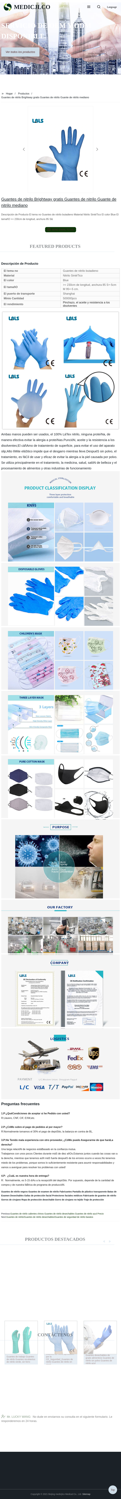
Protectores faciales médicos (67, 1195)
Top (113, 1489)
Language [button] (112, 7)
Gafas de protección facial (37, 1195)
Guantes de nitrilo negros (14, 1191)
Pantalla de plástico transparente (89, 1191)
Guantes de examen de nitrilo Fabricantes (50, 1191)
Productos (23, 93)
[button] (88, 7)
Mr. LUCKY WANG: (16, 1422)
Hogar (9, 93)
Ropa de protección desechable (37, 1199)
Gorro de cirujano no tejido (69, 1199)
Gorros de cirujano (11, 1199)
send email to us (60, 229)
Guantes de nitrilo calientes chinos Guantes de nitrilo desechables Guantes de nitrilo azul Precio (57, 1213)
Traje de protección (94, 1199)
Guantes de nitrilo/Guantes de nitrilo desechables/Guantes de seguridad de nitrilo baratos (49, 1217)
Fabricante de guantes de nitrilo (99, 1195)
